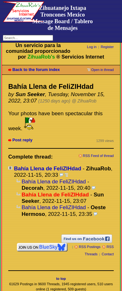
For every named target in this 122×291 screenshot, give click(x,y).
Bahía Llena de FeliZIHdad (47, 169)
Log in (92, 47)
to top (61, 278)
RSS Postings (89, 247)
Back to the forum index (36, 69)
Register (107, 47)
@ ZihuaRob (84, 101)
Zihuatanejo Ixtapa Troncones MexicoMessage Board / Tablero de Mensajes (62, 18)
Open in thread (102, 70)
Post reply (22, 140)
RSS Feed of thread (98, 156)
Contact (108, 254)
